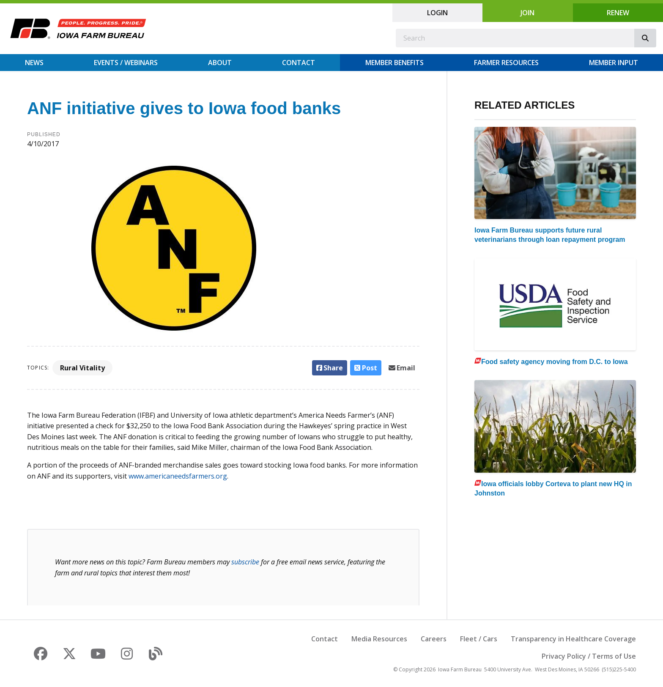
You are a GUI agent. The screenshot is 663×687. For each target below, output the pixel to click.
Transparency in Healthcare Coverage (573, 638)
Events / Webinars (126, 62)
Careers (434, 638)
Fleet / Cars (478, 638)
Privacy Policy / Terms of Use (589, 656)
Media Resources (379, 638)
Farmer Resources (506, 62)
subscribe (245, 562)
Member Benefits (394, 62)
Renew (618, 12)
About (220, 62)
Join (527, 12)
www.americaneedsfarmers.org (178, 476)
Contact (298, 62)
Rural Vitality (82, 367)
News (34, 62)
